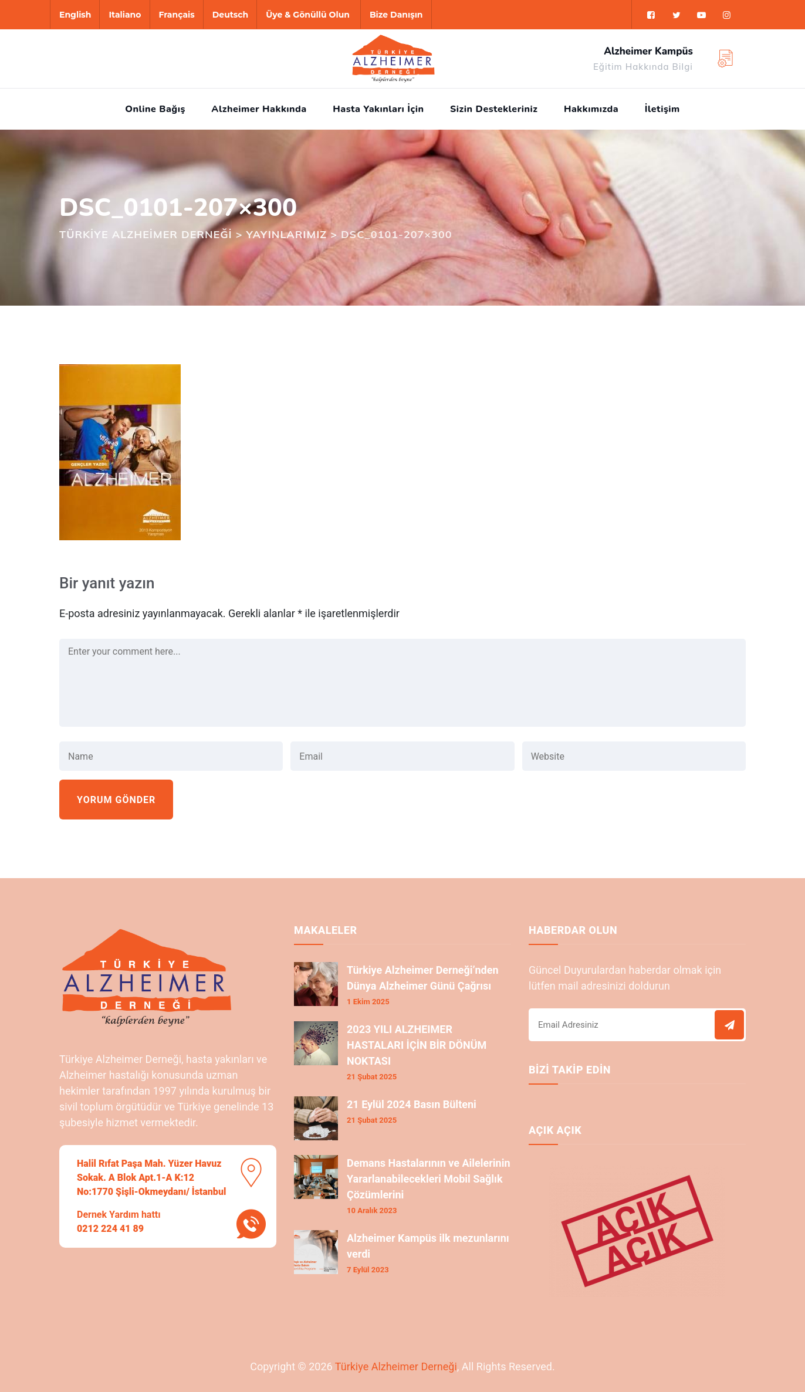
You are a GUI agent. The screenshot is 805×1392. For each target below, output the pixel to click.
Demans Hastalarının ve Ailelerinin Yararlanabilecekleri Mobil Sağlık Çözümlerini (428, 1179)
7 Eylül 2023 (368, 1269)
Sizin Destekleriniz (493, 109)
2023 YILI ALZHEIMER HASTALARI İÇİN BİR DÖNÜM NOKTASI (416, 1045)
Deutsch (230, 14)
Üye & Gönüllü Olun (308, 14)
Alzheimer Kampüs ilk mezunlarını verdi (428, 1246)
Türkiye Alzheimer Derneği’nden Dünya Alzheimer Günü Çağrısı (423, 978)
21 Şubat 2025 (372, 1076)
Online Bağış (155, 109)
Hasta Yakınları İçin (378, 109)
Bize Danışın (396, 14)
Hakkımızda (591, 109)
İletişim (662, 109)
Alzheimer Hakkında (258, 109)
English (75, 14)
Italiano (125, 14)
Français (177, 14)
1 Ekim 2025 (368, 1001)
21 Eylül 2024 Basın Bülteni (411, 1104)
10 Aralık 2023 (372, 1210)
